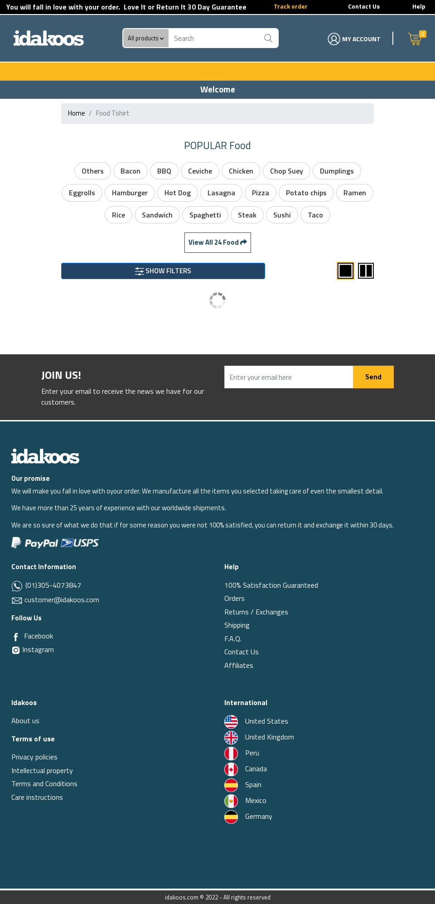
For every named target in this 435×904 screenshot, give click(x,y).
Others (93, 170)
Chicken (241, 170)
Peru (241, 752)
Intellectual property (42, 770)
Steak (247, 214)
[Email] (17, 599)
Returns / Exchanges (256, 611)
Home (76, 113)
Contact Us (364, 6)
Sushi (282, 214)
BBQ (164, 170)
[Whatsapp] (17, 586)
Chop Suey (286, 170)
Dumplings (337, 170)
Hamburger (130, 192)
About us (25, 720)
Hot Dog (177, 192)
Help (418, 6)
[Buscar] (268, 38)
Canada (245, 768)
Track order (291, 6)
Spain (242, 784)
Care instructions (37, 797)
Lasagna (221, 192)
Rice (118, 214)
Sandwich (157, 214)
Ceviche (200, 170)
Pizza (260, 192)
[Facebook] (15, 636)
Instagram (32, 649)
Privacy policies (34, 756)
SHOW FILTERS (163, 271)
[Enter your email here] (288, 377)
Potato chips (306, 192)
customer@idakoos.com (61, 599)
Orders (234, 598)
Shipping (237, 624)
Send (373, 377)
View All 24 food (217, 242)
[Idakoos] (45, 455)
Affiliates (238, 665)
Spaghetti (205, 214)
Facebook (38, 635)
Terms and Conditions (44, 783)
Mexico (245, 800)
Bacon (130, 170)
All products (146, 38)
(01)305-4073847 (52, 585)
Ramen (354, 192)
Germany (248, 816)
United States (256, 720)
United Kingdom (259, 736)
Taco (315, 214)
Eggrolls (82, 192)
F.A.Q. (233, 638)
